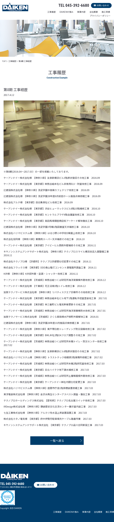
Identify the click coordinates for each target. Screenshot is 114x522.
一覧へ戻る (57, 441)
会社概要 (94, 11)
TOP (4, 61)
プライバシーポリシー (100, 15)
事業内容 (81, 11)
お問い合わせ (102, 5)
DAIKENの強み (66, 11)
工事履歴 (51, 11)
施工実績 (106, 11)
